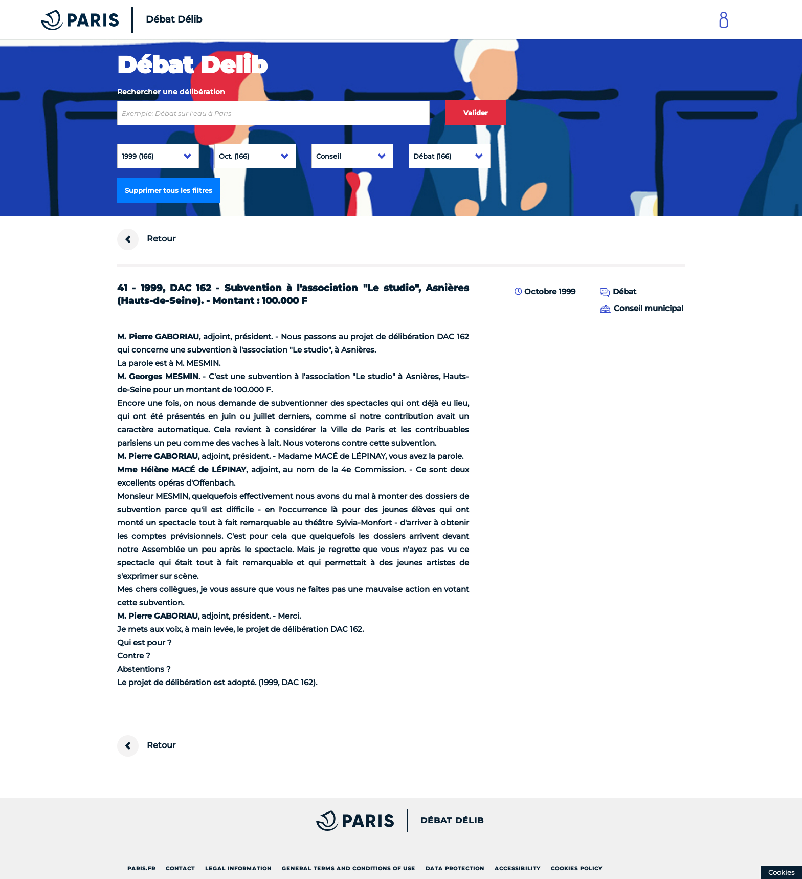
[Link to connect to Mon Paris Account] (724, 19)
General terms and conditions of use (348, 868)
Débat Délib (452, 820)
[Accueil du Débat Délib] (107, 19)
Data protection (455, 868)
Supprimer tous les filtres (168, 190)
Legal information (238, 868)
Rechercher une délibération (171, 91)
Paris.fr (141, 868)
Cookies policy (577, 868)
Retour (146, 239)
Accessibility (518, 868)
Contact (180, 868)
